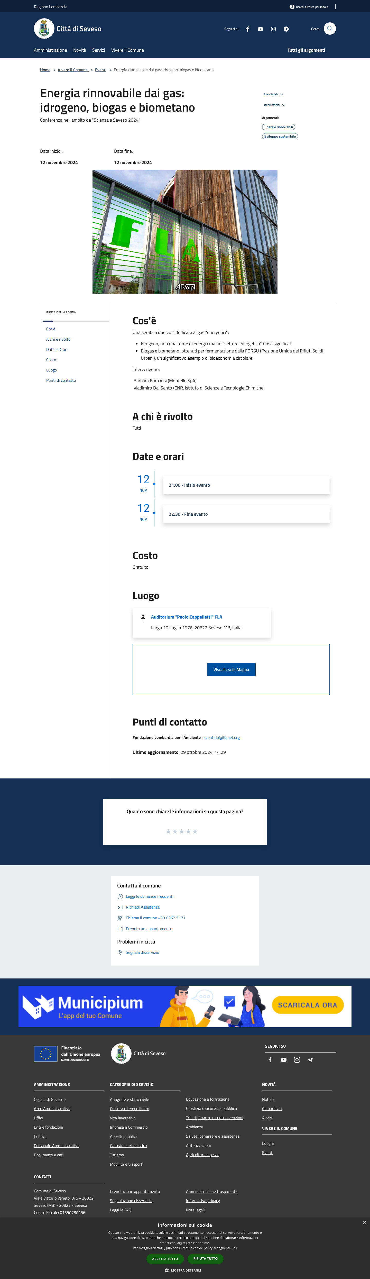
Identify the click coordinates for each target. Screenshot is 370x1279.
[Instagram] (271, 28)
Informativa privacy (203, 1201)
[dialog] (185, 1248)
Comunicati (272, 1108)
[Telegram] (284, 28)
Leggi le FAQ (121, 1210)
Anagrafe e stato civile (129, 1099)
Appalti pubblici (123, 1136)
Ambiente (194, 1127)
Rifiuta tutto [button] (205, 1258)
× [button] (364, 1223)
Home (45, 70)
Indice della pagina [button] (61, 312)
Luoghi (268, 1143)
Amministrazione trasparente (211, 1191)
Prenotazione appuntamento (135, 1191)
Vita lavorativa (122, 1118)
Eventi (100, 70)
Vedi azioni (275, 105)
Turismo (117, 1155)
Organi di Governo (50, 1099)
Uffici (38, 1118)
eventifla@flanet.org (221, 737)
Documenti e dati (49, 1155)
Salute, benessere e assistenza (212, 1136)
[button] (185, 1270)
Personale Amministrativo (56, 1145)
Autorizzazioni (198, 1145)
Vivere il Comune (73, 70)
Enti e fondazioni (48, 1127)
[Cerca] (330, 28)
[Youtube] (258, 28)
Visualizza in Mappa (231, 669)
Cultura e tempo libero (129, 1108)
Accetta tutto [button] (165, 1259)
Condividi (274, 94)
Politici (40, 1136)
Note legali (195, 1210)
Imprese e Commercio (128, 1127)
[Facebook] (245, 28)
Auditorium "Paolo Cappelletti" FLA (186, 616)
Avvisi (267, 1118)
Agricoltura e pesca (202, 1154)
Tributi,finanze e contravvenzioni (214, 1117)
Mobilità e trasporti (126, 1164)
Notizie (268, 1099)
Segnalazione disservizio (131, 1201)
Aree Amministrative (52, 1108)
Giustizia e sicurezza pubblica (211, 1108)
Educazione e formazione (207, 1099)
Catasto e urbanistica (128, 1145)
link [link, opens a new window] (234, 1248)
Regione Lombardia (50, 7)
